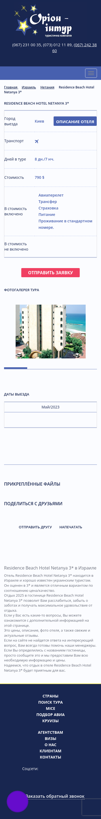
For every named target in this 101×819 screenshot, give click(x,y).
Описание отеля (75, 121)
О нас (50, 744)
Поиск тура (50, 702)
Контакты (50, 757)
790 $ (39, 177)
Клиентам (50, 750)
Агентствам (50, 732)
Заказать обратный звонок (54, 796)
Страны (50, 696)
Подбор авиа (50, 714)
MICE (50, 708)
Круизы (50, 720)
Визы (50, 738)
